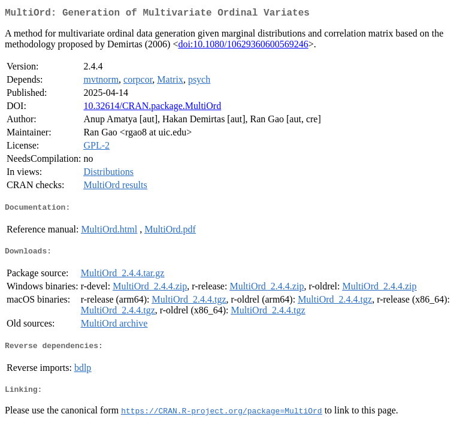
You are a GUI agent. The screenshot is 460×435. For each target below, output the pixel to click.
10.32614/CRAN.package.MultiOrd (152, 108)
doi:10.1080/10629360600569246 (243, 46)
